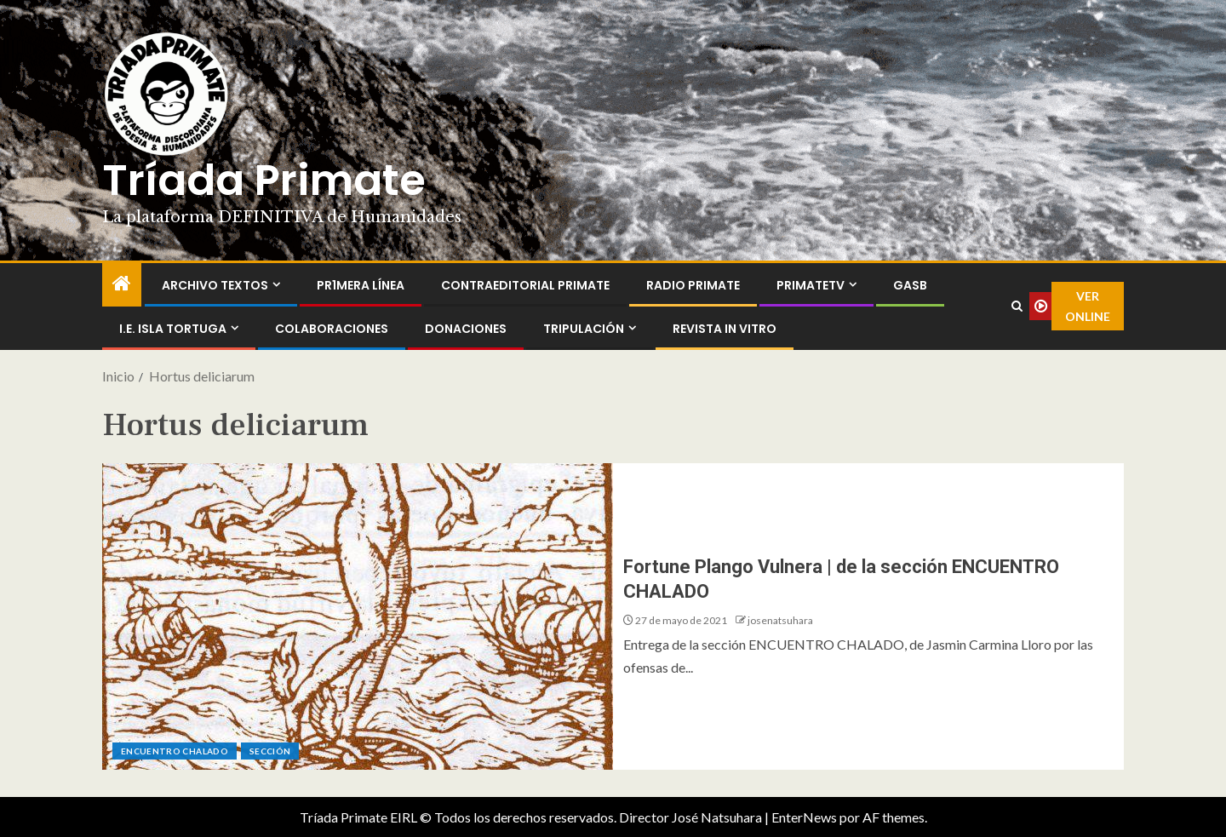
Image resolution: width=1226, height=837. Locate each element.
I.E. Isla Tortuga (172, 328)
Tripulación (583, 328)
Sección (269, 751)
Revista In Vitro (724, 328)
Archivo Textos (215, 285)
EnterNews (804, 817)
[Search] (1016, 306)
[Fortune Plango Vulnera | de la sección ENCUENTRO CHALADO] (357, 616)
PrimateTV (810, 285)
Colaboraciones (331, 328)
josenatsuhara (780, 620)
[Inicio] (121, 284)
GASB (910, 285)
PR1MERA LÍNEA (360, 285)
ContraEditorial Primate (525, 285)
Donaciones (466, 328)
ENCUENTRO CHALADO (174, 751)
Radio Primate (693, 285)
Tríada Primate (264, 180)
